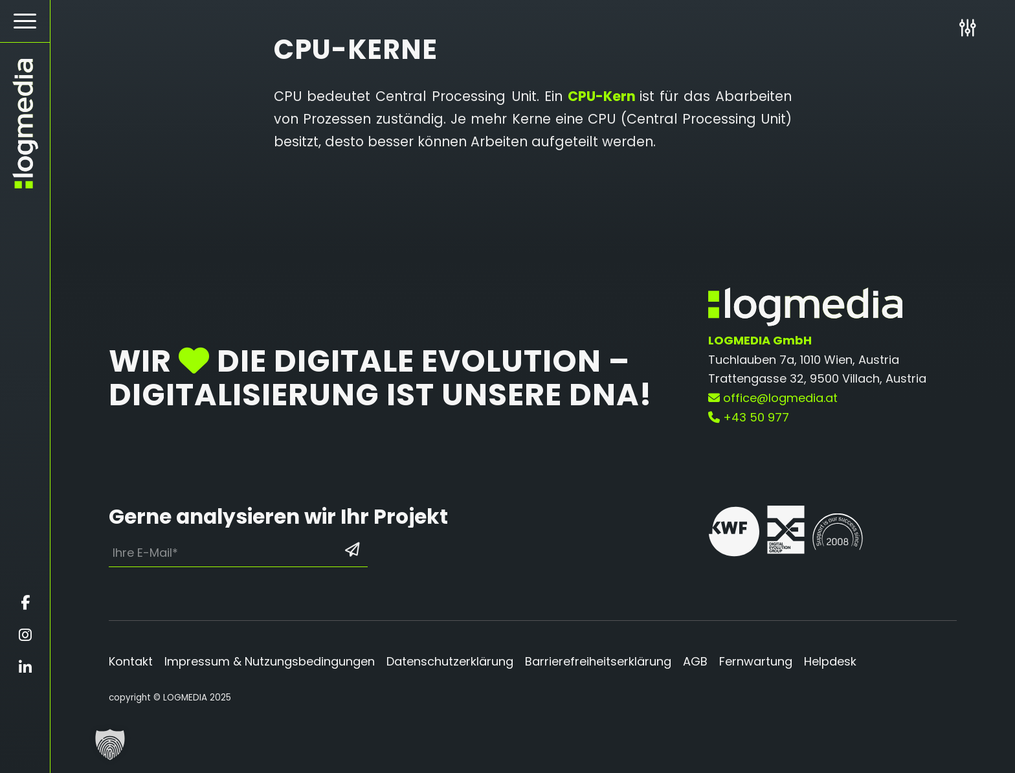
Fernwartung (755, 661)
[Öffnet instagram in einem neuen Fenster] (25, 635)
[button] (110, 744)
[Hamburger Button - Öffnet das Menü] (25, 21)
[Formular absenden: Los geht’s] (352, 549)
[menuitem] (25, 21)
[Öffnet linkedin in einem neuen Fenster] (25, 667)
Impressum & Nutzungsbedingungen (269, 661)
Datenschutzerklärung (449, 661)
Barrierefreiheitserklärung (598, 661)
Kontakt (131, 661)
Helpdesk (830, 661)
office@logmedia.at (773, 398)
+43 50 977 (748, 417)
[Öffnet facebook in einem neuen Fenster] (25, 603)
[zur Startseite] (25, 124)
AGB (695, 661)
